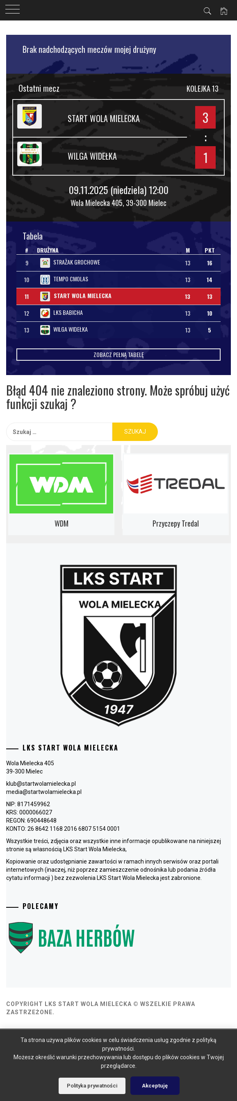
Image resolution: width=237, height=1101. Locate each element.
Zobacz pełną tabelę (118, 354)
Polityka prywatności (92, 1086)
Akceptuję (155, 1086)
